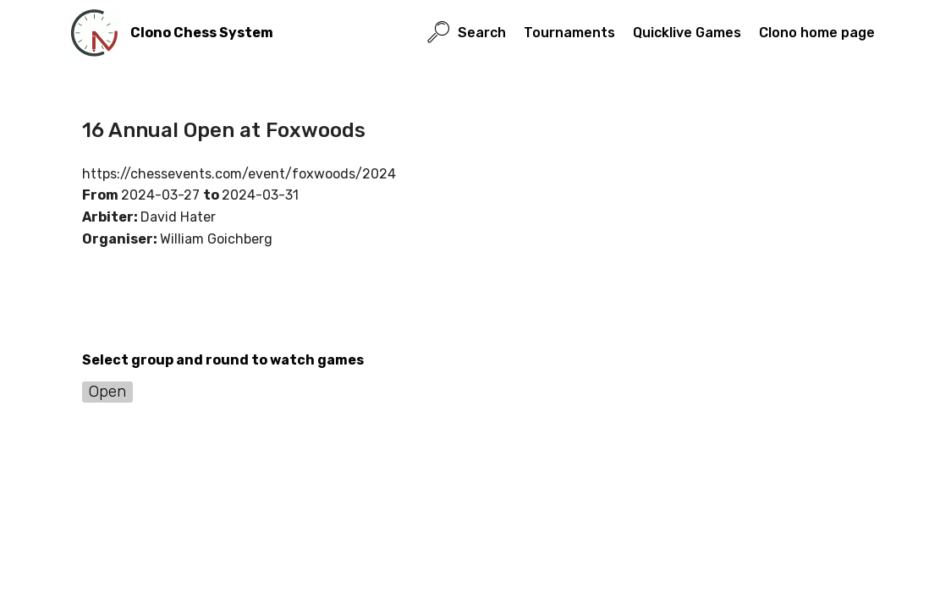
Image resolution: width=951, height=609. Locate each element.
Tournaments (569, 33)
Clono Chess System (201, 33)
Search (466, 33)
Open (107, 391)
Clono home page (817, 33)
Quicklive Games (687, 33)
